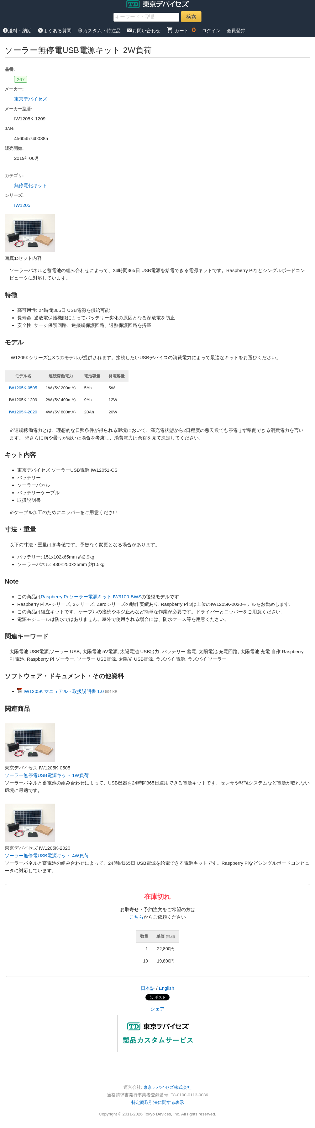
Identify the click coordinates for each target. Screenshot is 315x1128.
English (166, 988)
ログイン (211, 30)
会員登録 (236, 30)
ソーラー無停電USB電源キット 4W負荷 (47, 855)
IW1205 (22, 205)
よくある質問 (55, 30)
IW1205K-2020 (23, 412)
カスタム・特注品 (99, 30)
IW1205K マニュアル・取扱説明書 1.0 (64, 691)
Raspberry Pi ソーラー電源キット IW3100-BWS (91, 596)
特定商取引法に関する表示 (157, 1102)
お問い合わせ (144, 30)
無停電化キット (30, 185)
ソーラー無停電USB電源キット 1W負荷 (47, 775)
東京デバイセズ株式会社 (167, 1087)
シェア (157, 1008)
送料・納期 (18, 30)
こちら (136, 917)
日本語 (148, 988)
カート (177, 30)
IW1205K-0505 (23, 388)
